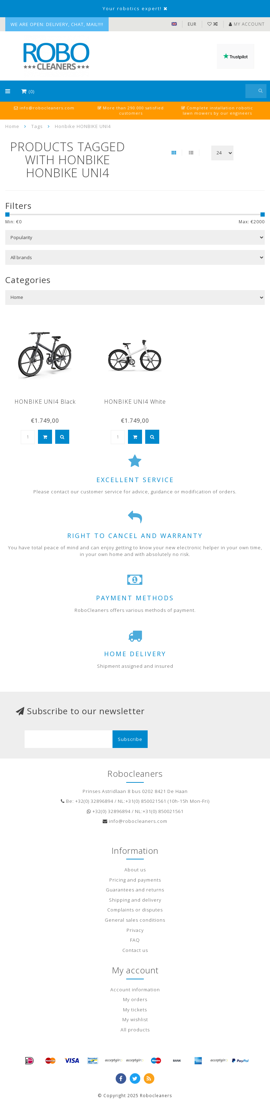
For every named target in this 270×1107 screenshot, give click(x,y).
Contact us (135, 950)
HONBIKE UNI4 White (135, 401)
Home (12, 126)
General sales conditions (135, 920)
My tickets (135, 1009)
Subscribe (130, 739)
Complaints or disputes (135, 910)
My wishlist (135, 1019)
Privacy (135, 930)
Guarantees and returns (135, 890)
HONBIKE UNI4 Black (45, 401)
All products (135, 1029)
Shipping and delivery (135, 900)
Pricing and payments (135, 880)
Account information (135, 989)
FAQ (135, 940)
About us (135, 869)
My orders (135, 999)
